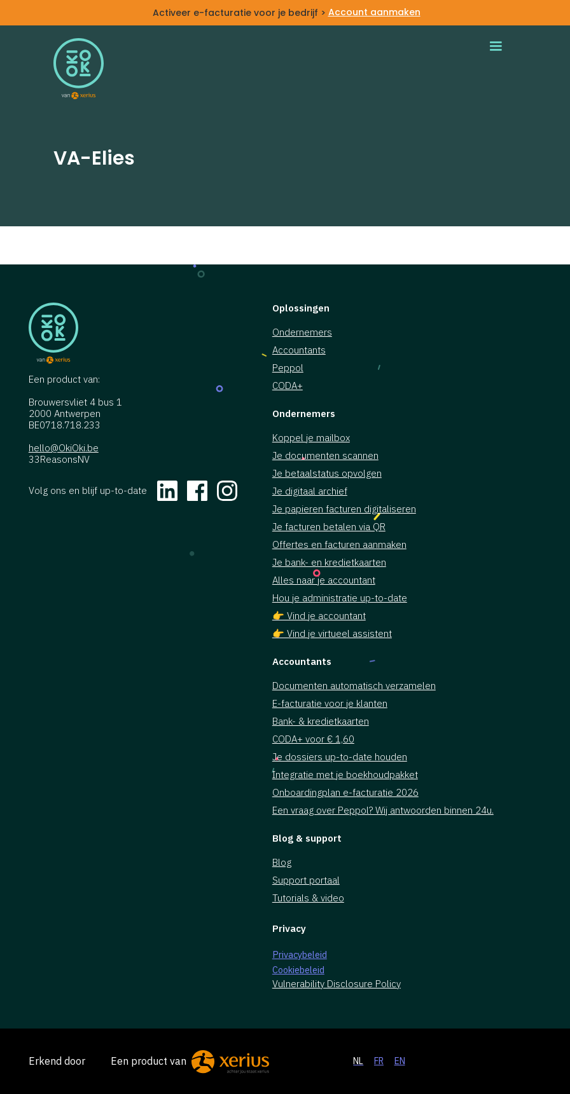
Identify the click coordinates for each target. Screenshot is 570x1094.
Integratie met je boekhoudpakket (345, 775)
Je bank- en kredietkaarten (329, 562)
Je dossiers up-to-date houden (339, 757)
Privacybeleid (299, 954)
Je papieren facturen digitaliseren (344, 509)
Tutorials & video (308, 898)
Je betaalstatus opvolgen (327, 473)
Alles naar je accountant (323, 580)
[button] (496, 46)
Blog (281, 862)
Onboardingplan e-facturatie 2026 (345, 792)
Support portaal (306, 880)
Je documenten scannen (325, 456)
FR (379, 1061)
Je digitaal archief (309, 491)
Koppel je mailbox (311, 438)
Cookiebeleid (298, 970)
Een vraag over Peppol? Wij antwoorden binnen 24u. (383, 810)
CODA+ (287, 386)
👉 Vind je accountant (319, 616)
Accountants (299, 350)
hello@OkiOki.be (64, 448)
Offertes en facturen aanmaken (339, 544)
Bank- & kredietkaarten (320, 721)
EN (399, 1061)
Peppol (287, 368)
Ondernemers (302, 332)
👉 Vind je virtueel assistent (332, 633)
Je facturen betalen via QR (329, 527)
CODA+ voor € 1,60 (313, 739)
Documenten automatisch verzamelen (354, 686)
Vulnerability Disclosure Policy (336, 984)
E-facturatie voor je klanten (329, 703)
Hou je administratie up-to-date (339, 598)
